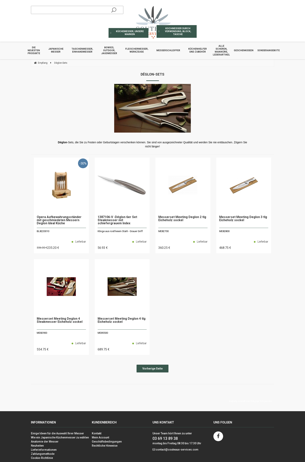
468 (225, 248)
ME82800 (224, 231)
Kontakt (96, 433)
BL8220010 (43, 231)
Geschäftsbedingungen (107, 441)
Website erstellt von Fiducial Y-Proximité (250, 401)
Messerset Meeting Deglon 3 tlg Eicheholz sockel (243, 219)
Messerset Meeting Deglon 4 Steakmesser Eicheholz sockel (59, 320)
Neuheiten (37, 445)
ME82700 (163, 231)
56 (103, 248)
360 (164, 248)
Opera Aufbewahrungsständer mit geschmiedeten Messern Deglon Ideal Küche (59, 220)
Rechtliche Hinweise (104, 445)
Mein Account (100, 437)
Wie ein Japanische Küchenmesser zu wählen (60, 437)
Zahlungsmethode (42, 453)
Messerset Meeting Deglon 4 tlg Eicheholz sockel (121, 320)
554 (43, 349)
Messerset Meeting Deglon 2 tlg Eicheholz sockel (182, 219)
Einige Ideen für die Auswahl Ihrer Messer (57, 433)
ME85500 (103, 332)
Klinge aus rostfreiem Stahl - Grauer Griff (120, 231)
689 (104, 349)
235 (53, 248)
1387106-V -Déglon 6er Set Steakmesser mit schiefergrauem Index (117, 220)
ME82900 (42, 332)
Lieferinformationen (44, 449)
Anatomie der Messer (45, 441)
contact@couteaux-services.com (177, 449)
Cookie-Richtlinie (42, 457)
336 (42, 247)
